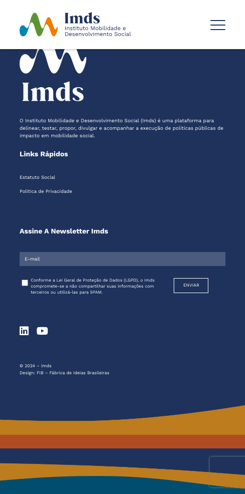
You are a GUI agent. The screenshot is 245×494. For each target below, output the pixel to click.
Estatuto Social (37, 177)
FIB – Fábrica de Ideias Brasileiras (73, 373)
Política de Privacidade (46, 191)
